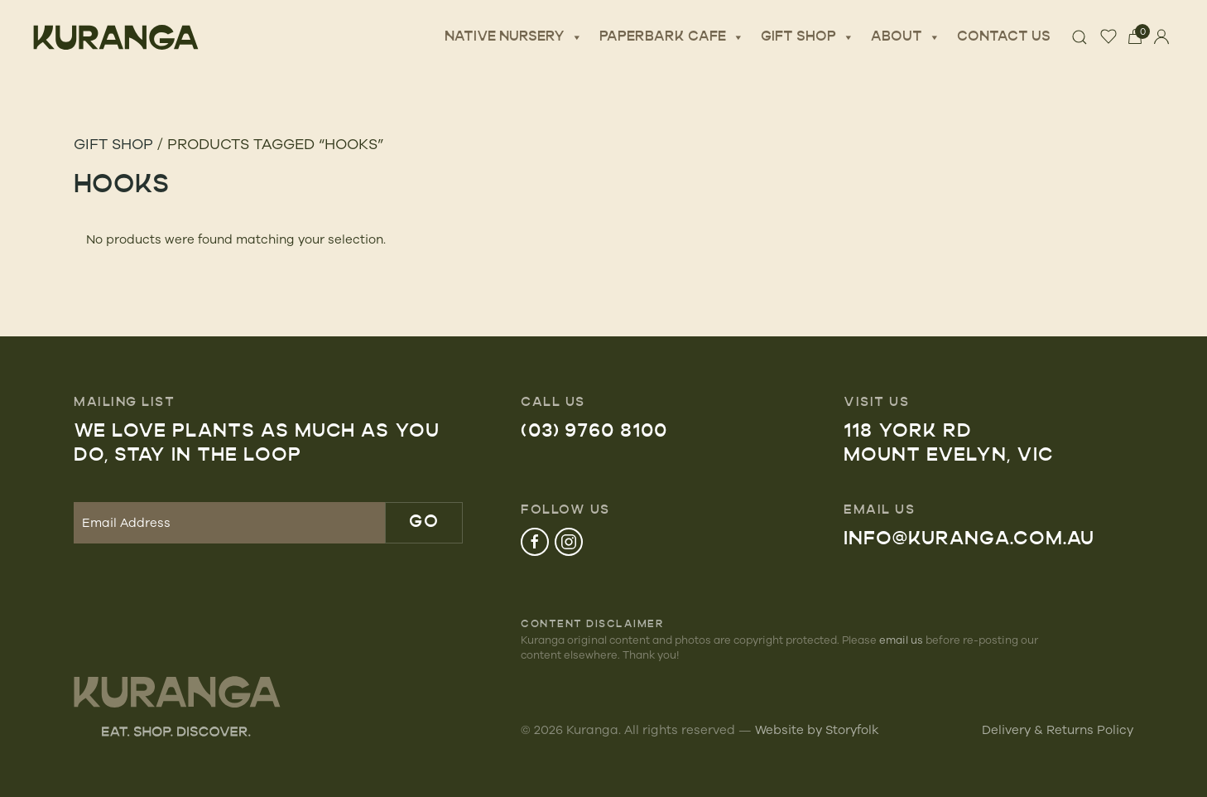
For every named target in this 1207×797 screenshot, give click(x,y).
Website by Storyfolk (817, 729)
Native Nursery (514, 37)
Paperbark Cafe (671, 37)
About (905, 37)
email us (901, 639)
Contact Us (1004, 37)
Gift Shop (807, 37)
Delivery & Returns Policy (1057, 729)
